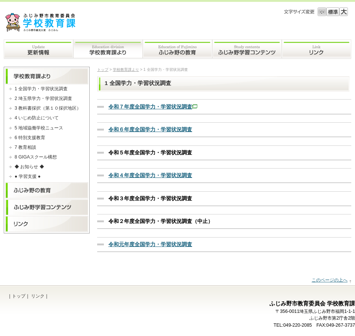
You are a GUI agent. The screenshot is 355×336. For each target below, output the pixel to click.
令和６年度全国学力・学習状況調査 (150, 129)
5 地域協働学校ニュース (39, 128)
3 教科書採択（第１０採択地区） (48, 108)
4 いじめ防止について (37, 117)
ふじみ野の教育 (177, 49)
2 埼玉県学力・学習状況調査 (43, 98)
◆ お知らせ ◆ (29, 166)
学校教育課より (108, 49)
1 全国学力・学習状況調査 (41, 88)
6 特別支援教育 (30, 137)
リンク (316, 49)
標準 (332, 11)
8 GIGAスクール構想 (36, 157)
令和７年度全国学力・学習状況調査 (152, 107)
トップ (102, 69)
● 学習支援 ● (28, 176)
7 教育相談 (25, 147)
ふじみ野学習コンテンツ (247, 49)
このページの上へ (330, 280)
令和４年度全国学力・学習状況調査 (150, 175)
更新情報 (38, 49)
